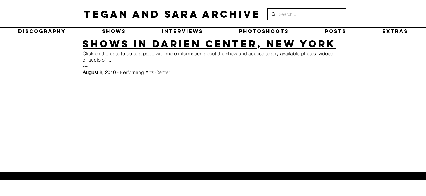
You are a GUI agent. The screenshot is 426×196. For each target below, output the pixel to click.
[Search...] (306, 14)
